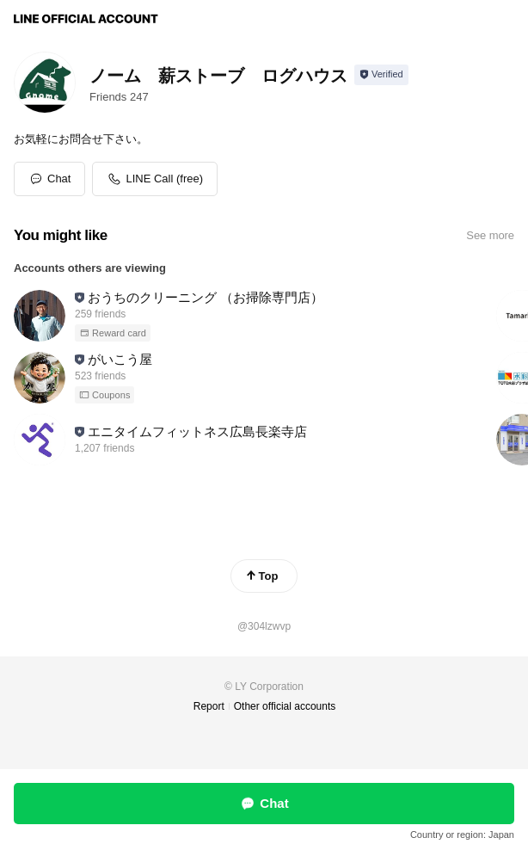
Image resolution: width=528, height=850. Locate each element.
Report (208, 706)
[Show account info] (381, 75)
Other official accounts (285, 706)
